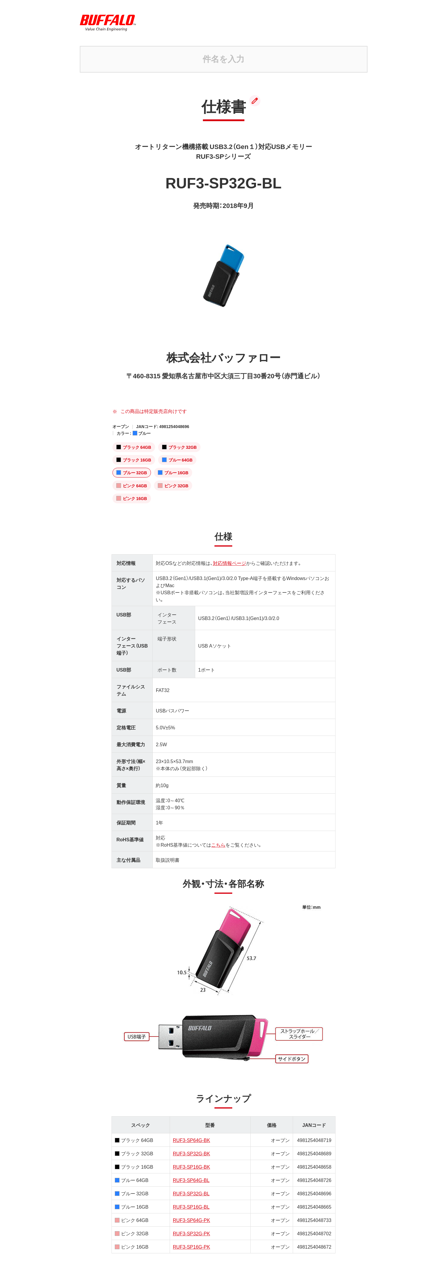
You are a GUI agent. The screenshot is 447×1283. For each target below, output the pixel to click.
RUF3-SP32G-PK (191, 1233)
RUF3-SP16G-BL (191, 1206)
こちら (218, 844)
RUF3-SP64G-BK (191, 1139)
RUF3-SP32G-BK (191, 1153)
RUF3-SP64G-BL (191, 1179)
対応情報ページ (229, 562)
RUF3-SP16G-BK (191, 1166)
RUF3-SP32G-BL (191, 1193)
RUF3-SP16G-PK (191, 1246)
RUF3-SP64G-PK (191, 1219)
